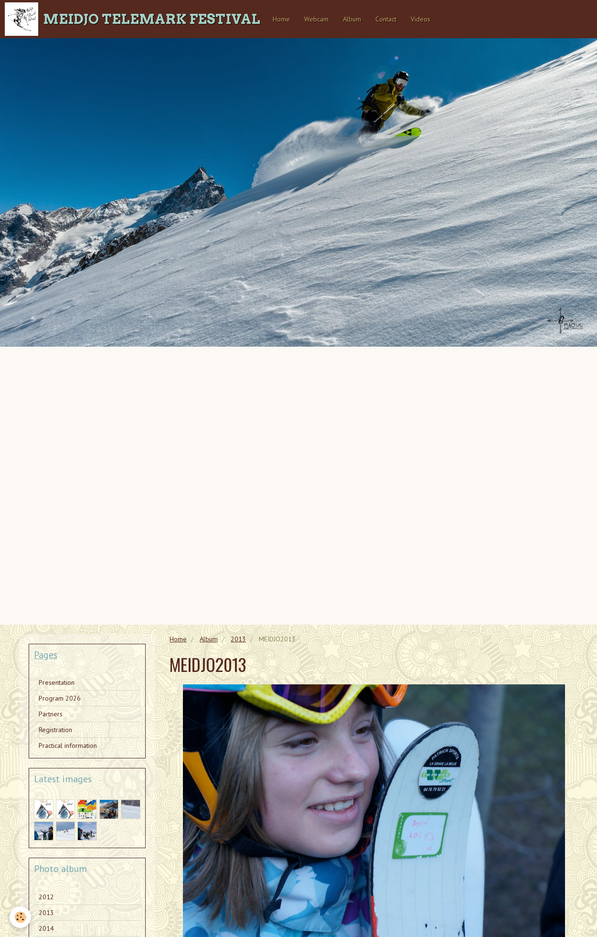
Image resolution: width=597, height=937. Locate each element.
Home (281, 19)
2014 (46, 928)
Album (352, 19)
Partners (51, 714)
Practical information (68, 745)
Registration (55, 729)
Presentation (57, 682)
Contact (385, 19)
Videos (420, 19)
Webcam (316, 19)
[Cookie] (20, 917)
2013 (238, 639)
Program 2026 (60, 698)
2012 (46, 897)
